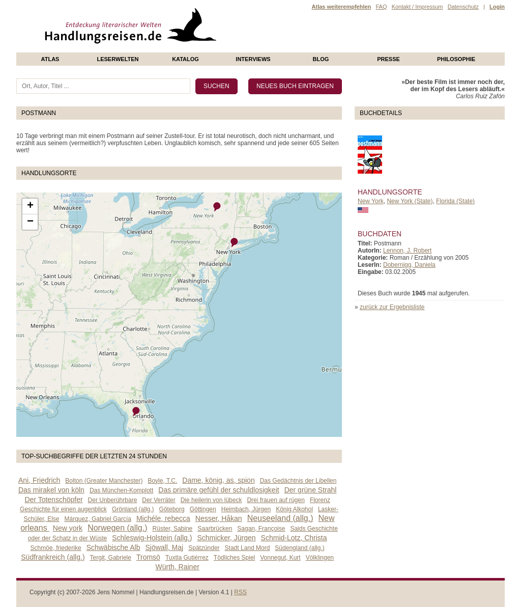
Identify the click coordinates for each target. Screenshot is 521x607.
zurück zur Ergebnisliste (392, 307)
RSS (240, 592)
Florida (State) (455, 201)
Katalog (185, 59)
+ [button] (30, 206)
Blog (321, 59)
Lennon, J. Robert (407, 250)
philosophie (456, 59)
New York (371, 201)
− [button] (30, 222)
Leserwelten (117, 59)
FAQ (381, 7)
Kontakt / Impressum (417, 7)
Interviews (253, 59)
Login (497, 7)
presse (388, 59)
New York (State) (409, 201)
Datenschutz (463, 7)
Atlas (50, 59)
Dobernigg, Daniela (409, 264)
